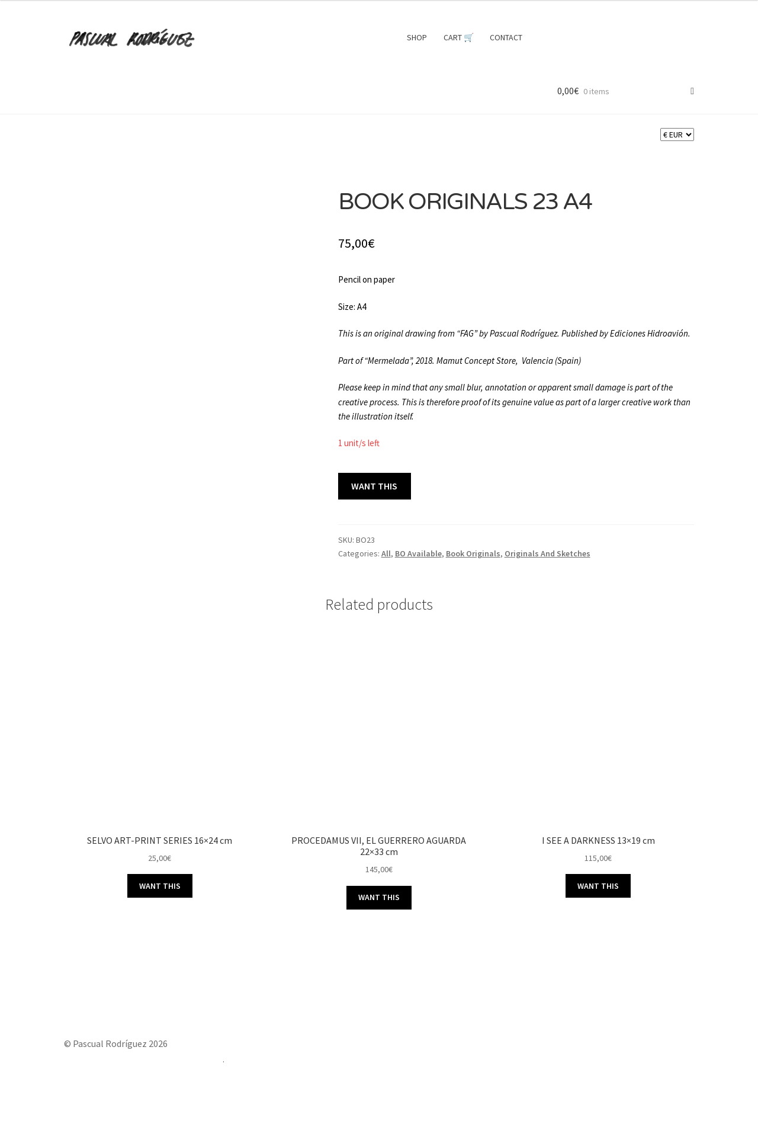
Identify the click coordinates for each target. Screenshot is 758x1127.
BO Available (418, 553)
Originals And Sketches (547, 553)
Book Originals (473, 553)
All (386, 553)
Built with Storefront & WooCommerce (143, 1059)
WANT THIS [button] (160, 886)
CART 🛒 (459, 37)
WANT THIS (374, 486)
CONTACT (506, 37)
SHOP (417, 37)
